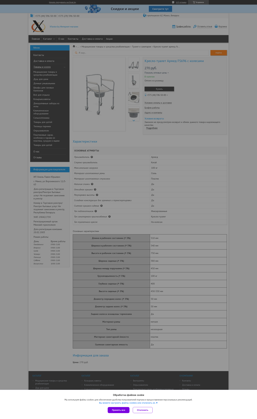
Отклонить (142, 410)
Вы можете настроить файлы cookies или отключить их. (127, 403)
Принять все (118, 410)
